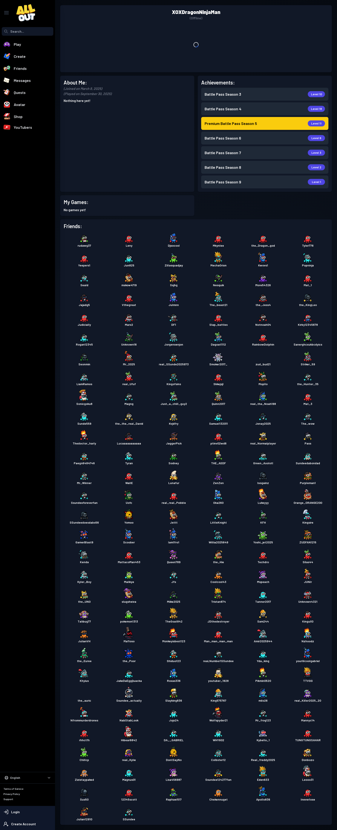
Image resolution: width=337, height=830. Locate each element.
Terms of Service (13, 788)
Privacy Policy (11, 793)
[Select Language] (27, 778)
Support (8, 799)
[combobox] (27, 31)
